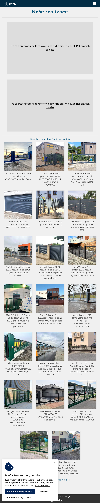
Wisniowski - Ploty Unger (59, 496)
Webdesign (50, 500)
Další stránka (59, 139)
